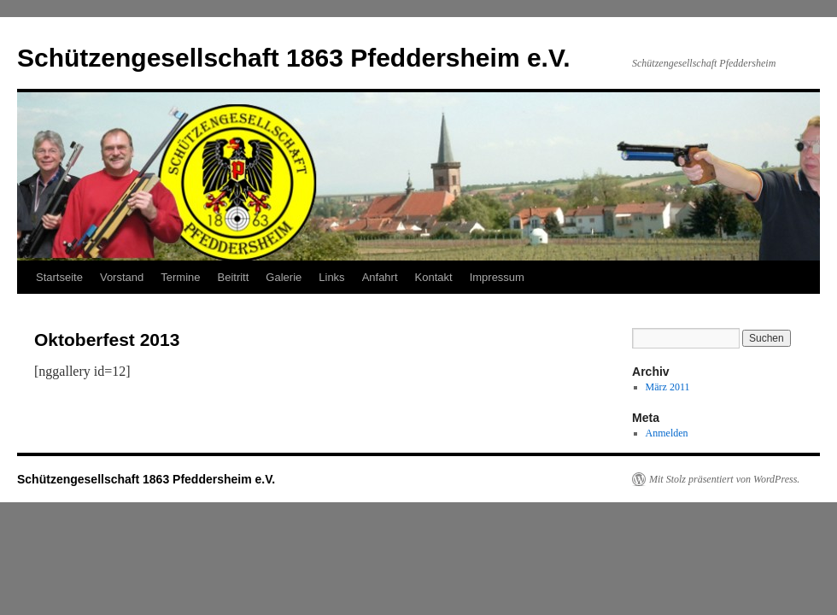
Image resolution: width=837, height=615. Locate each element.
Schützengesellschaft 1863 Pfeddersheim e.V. (294, 58)
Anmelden (667, 433)
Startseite (59, 277)
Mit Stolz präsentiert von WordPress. (724, 479)
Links (331, 277)
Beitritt (233, 277)
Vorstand (121, 277)
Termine (180, 277)
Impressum (497, 277)
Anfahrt (380, 277)
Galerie (283, 277)
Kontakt (434, 277)
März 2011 (668, 387)
